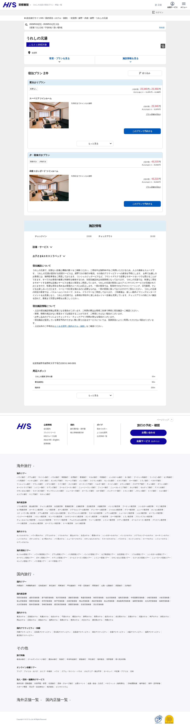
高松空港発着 (97, 601)
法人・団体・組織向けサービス (31, 679)
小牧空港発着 (152, 598)
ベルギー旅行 (100, 484)
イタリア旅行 (122, 481)
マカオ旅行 (93, 477)
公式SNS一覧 (102, 436)
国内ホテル (22, 613)
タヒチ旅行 (134, 487)
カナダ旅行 (100, 491)
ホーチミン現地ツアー (25, 558)
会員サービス (172, 4)
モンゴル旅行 (109, 481)
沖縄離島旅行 (31, 586)
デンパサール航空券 (98, 510)
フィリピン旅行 (155, 477)
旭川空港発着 (61, 598)
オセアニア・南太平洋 (92, 671)
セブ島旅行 (168, 477)
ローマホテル (148, 539)
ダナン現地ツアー (43, 558)
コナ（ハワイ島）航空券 (26, 513)
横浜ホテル (76, 617)
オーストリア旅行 (86, 484)
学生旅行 (91, 659)
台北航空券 (58, 506)
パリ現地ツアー (40, 561)
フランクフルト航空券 (143, 517)
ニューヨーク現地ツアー (161, 558)
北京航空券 (91, 506)
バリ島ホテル (59, 539)
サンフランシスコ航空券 (77, 513)
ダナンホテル (34, 539)
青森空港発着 (86, 598)
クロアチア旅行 (138, 484)
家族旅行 (82, 659)
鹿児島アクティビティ (25, 635)
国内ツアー (22, 582)
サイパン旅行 (43, 477)
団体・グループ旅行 (65, 683)
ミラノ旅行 (144, 481)
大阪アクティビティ (135, 632)
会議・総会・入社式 (95, 683)
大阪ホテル (143, 617)
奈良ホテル (164, 617)
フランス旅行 (38, 484)
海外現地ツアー (24, 550)
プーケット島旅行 (140, 477)
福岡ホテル (53, 620)
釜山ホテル (74, 535)
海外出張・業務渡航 (24, 683)
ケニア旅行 (33, 494)
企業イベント (80, 683)
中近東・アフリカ (121, 671)
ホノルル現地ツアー (24, 554)
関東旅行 (61, 586)
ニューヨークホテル (74, 539)
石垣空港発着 (86, 604)
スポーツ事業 (22, 687)
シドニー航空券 (109, 520)
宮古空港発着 (98, 604)
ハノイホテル (22, 539)
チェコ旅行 (151, 484)
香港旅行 (83, 477)
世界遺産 (109, 659)
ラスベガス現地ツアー (141, 558)
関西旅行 (95, 586)
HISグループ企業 (50, 436)
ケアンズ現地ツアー (59, 558)
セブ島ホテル (47, 539)
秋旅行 (61, 659)
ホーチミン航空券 (36, 510)
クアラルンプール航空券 (79, 510)
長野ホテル (98, 617)
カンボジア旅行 (57, 481)
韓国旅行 (65, 477)
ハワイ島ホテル (37, 535)
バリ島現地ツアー (74, 554)
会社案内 (47, 429)
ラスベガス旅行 (39, 491)
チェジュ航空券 (46, 506)
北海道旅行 (42, 586)
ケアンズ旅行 (52, 487)
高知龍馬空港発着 (123, 601)
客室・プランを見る (59, 60)
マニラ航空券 (161, 506)
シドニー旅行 (39, 487)
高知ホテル (42, 620)
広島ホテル (32, 620)
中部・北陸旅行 (84, 586)
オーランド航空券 (156, 513)
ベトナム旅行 (33, 481)
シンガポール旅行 (115, 477)
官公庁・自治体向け (37, 687)
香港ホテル (96, 535)
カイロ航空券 (80, 523)
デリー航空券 (130, 510)
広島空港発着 (72, 601)
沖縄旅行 (20, 586)
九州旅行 (128, 586)
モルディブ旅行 (146, 487)
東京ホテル (21, 617)
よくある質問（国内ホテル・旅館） (70, 326)
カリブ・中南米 (46, 671)
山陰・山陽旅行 (107, 586)
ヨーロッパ (108, 671)
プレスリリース (50, 433)
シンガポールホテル (110, 535)
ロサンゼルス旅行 (23, 491)
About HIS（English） (52, 440)
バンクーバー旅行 (114, 491)
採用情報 (47, 444)
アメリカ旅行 (160, 487)
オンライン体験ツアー (26, 667)
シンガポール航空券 (146, 506)
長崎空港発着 (164, 601)
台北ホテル (85, 535)
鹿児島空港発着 (60, 604)
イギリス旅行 (50, 484)
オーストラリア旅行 (24, 487)
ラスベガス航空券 (95, 513)
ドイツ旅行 (62, 484)
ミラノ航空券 (128, 517)
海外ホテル (22, 531)
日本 (132, 671)
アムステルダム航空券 (78, 520)
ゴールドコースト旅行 (67, 487)
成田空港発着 (34, 598)
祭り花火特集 (121, 659)
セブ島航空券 (22, 510)
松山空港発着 (109, 601)
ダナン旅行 (44, 481)
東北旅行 (52, 586)
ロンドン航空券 (91, 517)
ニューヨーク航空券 (126, 513)
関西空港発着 (34, 601)
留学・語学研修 (154, 683)
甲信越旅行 (71, 586)
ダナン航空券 (63, 510)
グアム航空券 (43, 513)
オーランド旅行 (88, 491)
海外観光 (100, 659)
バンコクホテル (126, 535)
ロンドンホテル (134, 539)
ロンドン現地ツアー (24, 561)
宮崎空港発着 (47, 604)
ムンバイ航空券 (143, 510)
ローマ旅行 (133, 481)
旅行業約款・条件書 (78, 429)
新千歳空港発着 (48, 598)
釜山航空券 (33, 506)
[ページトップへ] (171, 419)
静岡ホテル (87, 617)
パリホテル (122, 539)
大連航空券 (101, 506)
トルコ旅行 (163, 491)
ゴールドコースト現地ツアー (81, 558)
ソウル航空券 (22, 506)
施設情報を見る (130, 60)
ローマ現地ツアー (55, 561)
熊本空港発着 (34, 604)
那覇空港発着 (73, 604)
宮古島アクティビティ (62, 632)
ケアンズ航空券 (123, 520)
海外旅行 (26, 466)
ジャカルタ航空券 (115, 510)
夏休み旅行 (53, 659)
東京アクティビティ (100, 632)
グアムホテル (50, 535)
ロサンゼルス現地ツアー (121, 558)
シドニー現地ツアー (101, 558)
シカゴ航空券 (142, 513)
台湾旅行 (74, 477)
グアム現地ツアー (59, 554)
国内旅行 (26, 574)
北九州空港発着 (151, 601)
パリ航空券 (104, 517)
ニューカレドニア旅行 (118, 487)
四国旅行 (119, 586)
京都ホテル (132, 617)
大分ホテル (85, 620)
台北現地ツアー (123, 554)
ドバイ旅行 (152, 491)
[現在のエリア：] (25, 5)
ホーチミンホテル (162, 535)
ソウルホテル (63, 535)
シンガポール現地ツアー (156, 554)
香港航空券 (69, 506)
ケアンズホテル (23, 542)
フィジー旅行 (103, 487)
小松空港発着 (164, 598)
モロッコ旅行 (45, 494)
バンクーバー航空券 (24, 517)
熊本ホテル (75, 620)
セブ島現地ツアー (108, 554)
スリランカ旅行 (96, 481)
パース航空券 (22, 523)
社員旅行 (52, 683)
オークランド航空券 (52, 523)
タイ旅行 (128, 477)
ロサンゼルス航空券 (58, 513)
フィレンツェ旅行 (23, 484)
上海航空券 (80, 506)
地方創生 (50, 687)
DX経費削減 (132, 683)
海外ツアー (22, 473)
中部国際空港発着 (137, 598)
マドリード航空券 (60, 520)
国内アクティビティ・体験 (28, 628)
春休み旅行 (21, 659)
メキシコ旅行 (140, 491)
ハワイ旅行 (21, 477)
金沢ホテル (109, 617)
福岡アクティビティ (152, 632)
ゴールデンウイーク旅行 (37, 659)
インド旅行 (83, 481)
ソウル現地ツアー (138, 554)
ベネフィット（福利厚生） (115, 683)
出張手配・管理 (40, 683)
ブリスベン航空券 (159, 520)
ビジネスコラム (62, 687)
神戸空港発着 (59, 601)
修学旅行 (142, 683)
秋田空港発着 (98, 598)
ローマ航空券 (115, 517)
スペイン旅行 (113, 484)
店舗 (158, 5)
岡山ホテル (21, 620)
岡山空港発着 (84, 601)
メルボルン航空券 (36, 523)
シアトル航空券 (111, 513)
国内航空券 (22, 594)
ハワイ (56, 671)
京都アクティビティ (117, 632)
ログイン (159, 12)
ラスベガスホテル (109, 539)
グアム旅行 (32, 477)
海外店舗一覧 (29, 700)
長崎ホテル (64, 620)
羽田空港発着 (22, 598)
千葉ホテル (66, 617)
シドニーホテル (161, 539)
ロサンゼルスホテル (92, 539)
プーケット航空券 (129, 506)
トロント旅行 (128, 491)
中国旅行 (103, 477)
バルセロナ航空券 (44, 520)
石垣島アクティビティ (42, 632)
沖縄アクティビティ (24, 632)
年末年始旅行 (72, 659)
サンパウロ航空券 (55, 517)
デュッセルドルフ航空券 (26, 520)
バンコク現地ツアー (91, 554)
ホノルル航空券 (157, 510)
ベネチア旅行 (156, 481)
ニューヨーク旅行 (73, 491)
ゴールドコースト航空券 (140, 520)
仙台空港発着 (111, 598)
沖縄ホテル (109, 620)
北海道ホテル (33, 617)
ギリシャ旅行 (163, 484)
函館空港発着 (73, 598)
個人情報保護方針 (77, 433)
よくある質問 (102, 433)
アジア (19, 671)
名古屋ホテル (121, 617)
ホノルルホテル (23, 535)
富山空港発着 (22, 601)
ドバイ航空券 (68, 523)
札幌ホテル (44, 617)
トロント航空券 (40, 517)
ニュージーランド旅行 (87, 487)
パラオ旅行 (55, 477)
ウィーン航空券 (95, 520)
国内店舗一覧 (58, 700)
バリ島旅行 (21, 481)
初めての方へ (102, 429)
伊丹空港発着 (47, 601)
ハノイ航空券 (50, 510)
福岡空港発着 (138, 601)
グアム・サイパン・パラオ (72, 671)
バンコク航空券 (114, 506)
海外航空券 (22, 502)
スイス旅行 (72, 484)
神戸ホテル (154, 617)
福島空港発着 (123, 598)
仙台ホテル (55, 617)
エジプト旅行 (22, 494)
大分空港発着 (22, 604)
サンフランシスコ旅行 (55, 491)
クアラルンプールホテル (143, 535)
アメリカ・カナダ (31, 671)
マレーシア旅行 (71, 481)
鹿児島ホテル (97, 620)
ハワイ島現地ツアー (42, 554)
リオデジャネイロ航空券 (73, 517)
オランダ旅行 (125, 484)
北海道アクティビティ (81, 632)
